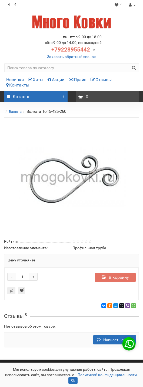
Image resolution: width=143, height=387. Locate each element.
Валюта (15, 112)
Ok (73, 380)
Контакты (17, 85)
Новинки (15, 79)
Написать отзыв (114, 340)
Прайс (77, 79)
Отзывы (101, 79)
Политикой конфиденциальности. (108, 375)
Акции (56, 79)
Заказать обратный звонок (71, 57)
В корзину (115, 277)
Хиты (35, 79)
